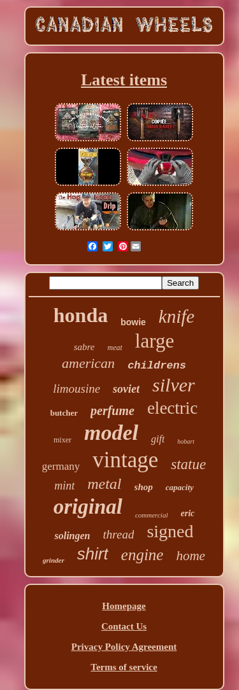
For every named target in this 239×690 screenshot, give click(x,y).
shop (143, 487)
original (88, 506)
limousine (76, 388)
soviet (126, 389)
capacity (180, 487)
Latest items (124, 80)
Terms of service (124, 667)
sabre (84, 347)
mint (64, 485)
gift (157, 438)
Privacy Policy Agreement (124, 647)
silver (173, 384)
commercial (151, 515)
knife (176, 316)
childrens (156, 366)
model (111, 432)
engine (142, 554)
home (190, 555)
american (88, 363)
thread (118, 534)
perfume (112, 411)
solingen (72, 535)
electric (172, 408)
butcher (64, 413)
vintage (125, 459)
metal (104, 483)
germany (61, 466)
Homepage (123, 606)
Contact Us (124, 626)
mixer (62, 439)
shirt (92, 553)
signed (170, 531)
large (154, 341)
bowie (133, 322)
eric (187, 513)
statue (188, 464)
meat (115, 347)
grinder (53, 560)
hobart (185, 441)
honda (81, 315)
